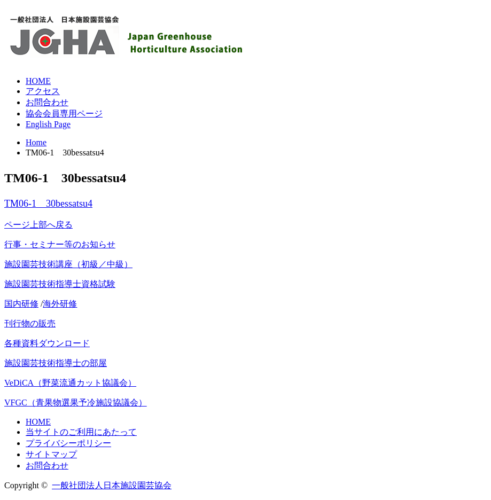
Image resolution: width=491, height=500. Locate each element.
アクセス (43, 91)
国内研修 (21, 303)
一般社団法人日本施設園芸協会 (112, 485)
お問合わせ (47, 102)
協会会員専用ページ (64, 113)
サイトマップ (51, 454)
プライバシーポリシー (68, 443)
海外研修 (60, 303)
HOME (38, 80)
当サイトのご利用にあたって (81, 431)
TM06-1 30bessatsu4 (48, 203)
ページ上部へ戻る (38, 224)
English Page (48, 124)
